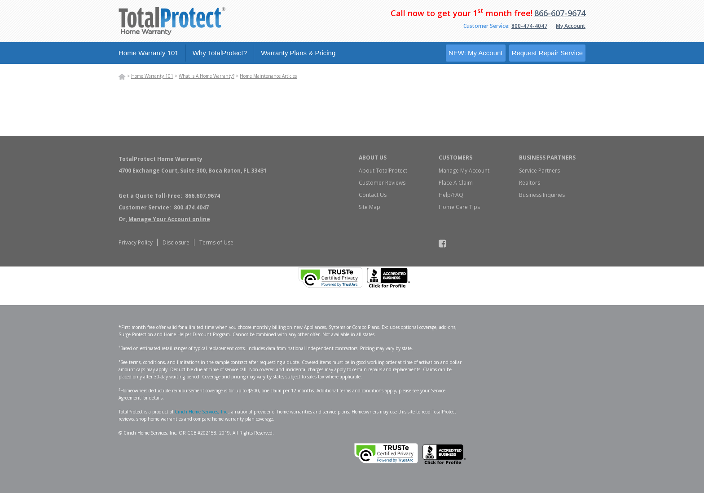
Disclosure (176, 242)
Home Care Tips (459, 207)
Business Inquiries (542, 195)
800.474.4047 (191, 207)
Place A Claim (456, 183)
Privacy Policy (136, 242)
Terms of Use (216, 242)
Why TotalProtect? (220, 53)
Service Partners (539, 170)
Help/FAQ (451, 195)
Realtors (529, 183)
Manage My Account (464, 170)
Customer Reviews (382, 183)
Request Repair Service (547, 53)
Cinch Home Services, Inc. (202, 412)
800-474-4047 (529, 26)
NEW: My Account (476, 53)
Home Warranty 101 (149, 53)
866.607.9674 (202, 196)
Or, (164, 219)
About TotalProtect (383, 170)
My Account (570, 26)
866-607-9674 (559, 13)
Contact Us (373, 195)
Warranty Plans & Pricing (298, 53)
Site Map (369, 207)
